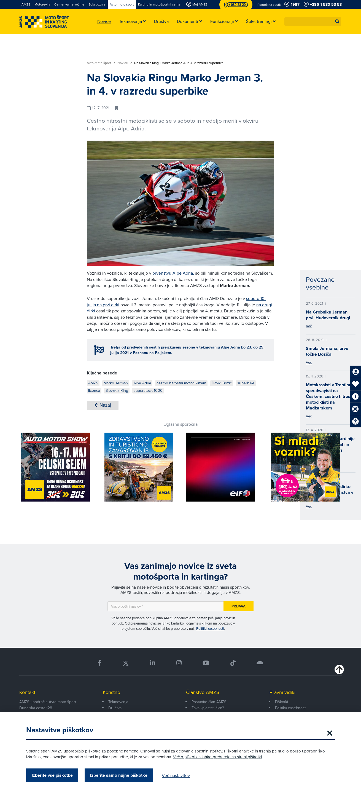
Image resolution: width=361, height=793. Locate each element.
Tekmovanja (118, 701)
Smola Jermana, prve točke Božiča (327, 351)
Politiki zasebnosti (210, 628)
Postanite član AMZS (209, 701)
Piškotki (281, 701)
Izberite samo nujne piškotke (118, 775)
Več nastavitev (176, 775)
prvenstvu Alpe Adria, (173, 273)
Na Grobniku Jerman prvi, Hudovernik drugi (328, 315)
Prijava (238, 606)
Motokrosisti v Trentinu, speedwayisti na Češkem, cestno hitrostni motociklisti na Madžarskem (330, 396)
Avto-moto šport (101, 63)
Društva (115, 708)
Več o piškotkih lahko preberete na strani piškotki (217, 757)
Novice (124, 63)
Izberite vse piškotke (52, 775)
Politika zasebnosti (290, 708)
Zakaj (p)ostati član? (208, 708)
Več (309, 325)
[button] (337, 21)
